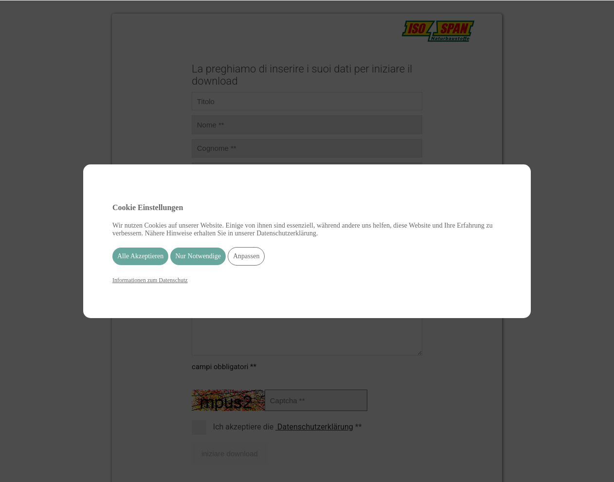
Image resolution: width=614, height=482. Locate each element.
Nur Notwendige (198, 256)
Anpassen (246, 256)
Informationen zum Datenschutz (150, 280)
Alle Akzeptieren (140, 256)
